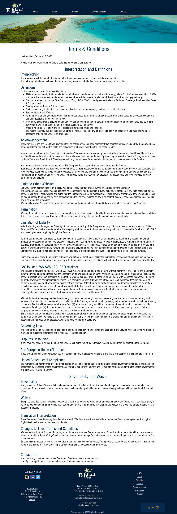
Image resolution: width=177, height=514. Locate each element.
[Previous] (15, 29)
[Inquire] (153, 507)
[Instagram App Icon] (27, 477)
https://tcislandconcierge (90, 127)
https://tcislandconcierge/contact (77, 461)
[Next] (161, 29)
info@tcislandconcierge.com (88, 505)
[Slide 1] (88, 37)
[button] (74, 12)
